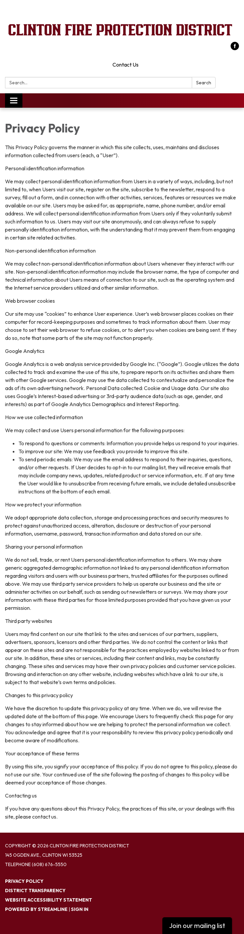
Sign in (79, 909)
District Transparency (35, 891)
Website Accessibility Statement (48, 900)
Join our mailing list (197, 925)
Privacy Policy (24, 881)
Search (203, 83)
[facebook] (235, 48)
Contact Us (125, 64)
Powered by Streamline (36, 909)
